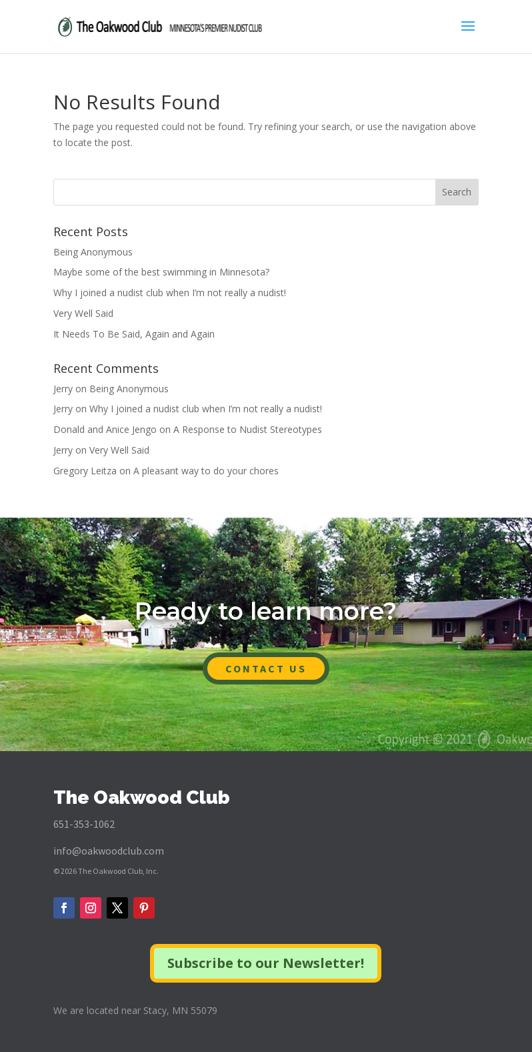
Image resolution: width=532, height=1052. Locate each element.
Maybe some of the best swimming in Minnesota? (161, 272)
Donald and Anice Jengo (105, 429)
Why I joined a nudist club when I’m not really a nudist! (169, 292)
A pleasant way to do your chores (206, 470)
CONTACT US (266, 668)
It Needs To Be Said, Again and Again (134, 334)
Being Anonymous (93, 251)
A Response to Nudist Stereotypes (247, 429)
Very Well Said (83, 313)
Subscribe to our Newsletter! (265, 963)
